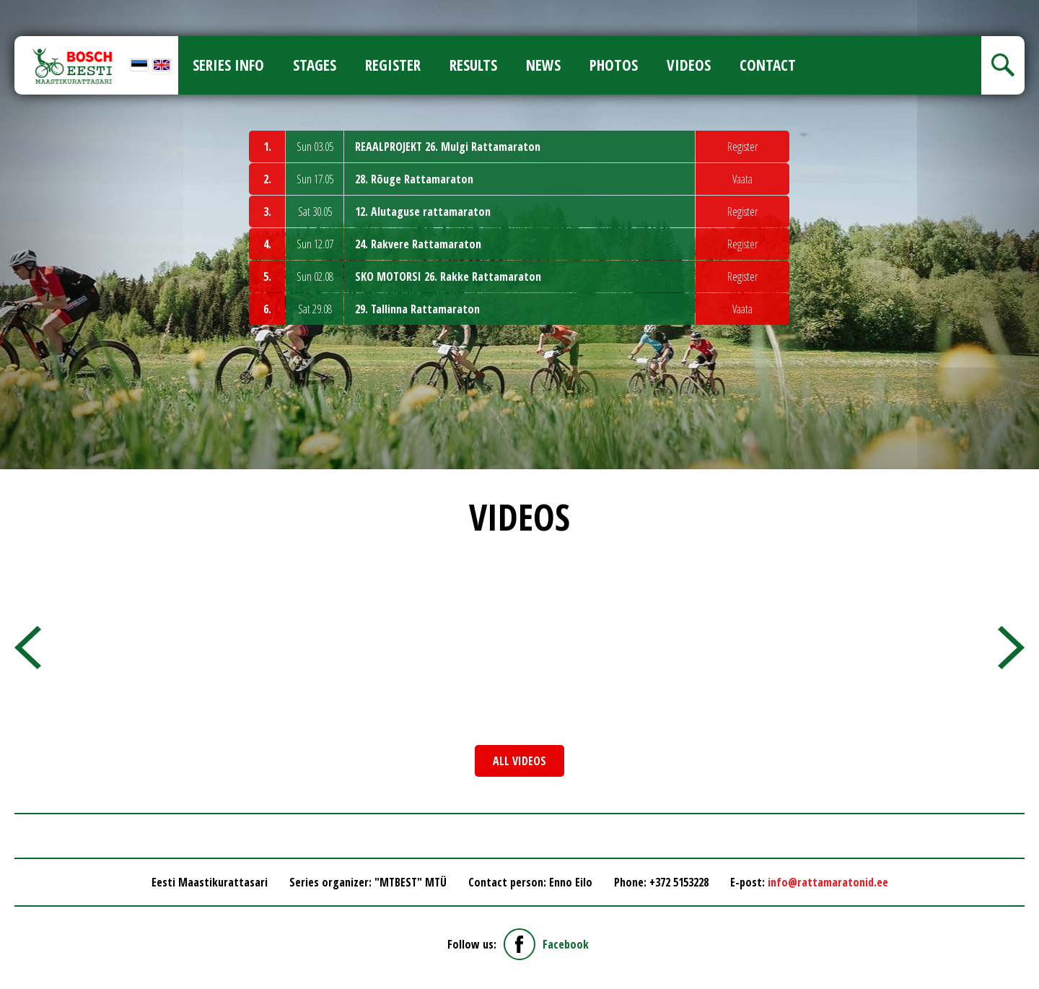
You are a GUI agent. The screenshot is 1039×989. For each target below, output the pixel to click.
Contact (768, 65)
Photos (613, 65)
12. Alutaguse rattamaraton (423, 211)
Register (393, 65)
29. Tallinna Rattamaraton (417, 309)
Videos (689, 65)
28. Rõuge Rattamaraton (414, 179)
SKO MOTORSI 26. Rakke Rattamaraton (448, 276)
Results (473, 65)
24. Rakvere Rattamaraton (418, 244)
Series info (228, 65)
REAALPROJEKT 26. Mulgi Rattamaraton (447, 146)
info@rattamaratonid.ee (828, 882)
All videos (519, 761)
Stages (314, 65)
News (543, 65)
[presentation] (27, 647)
